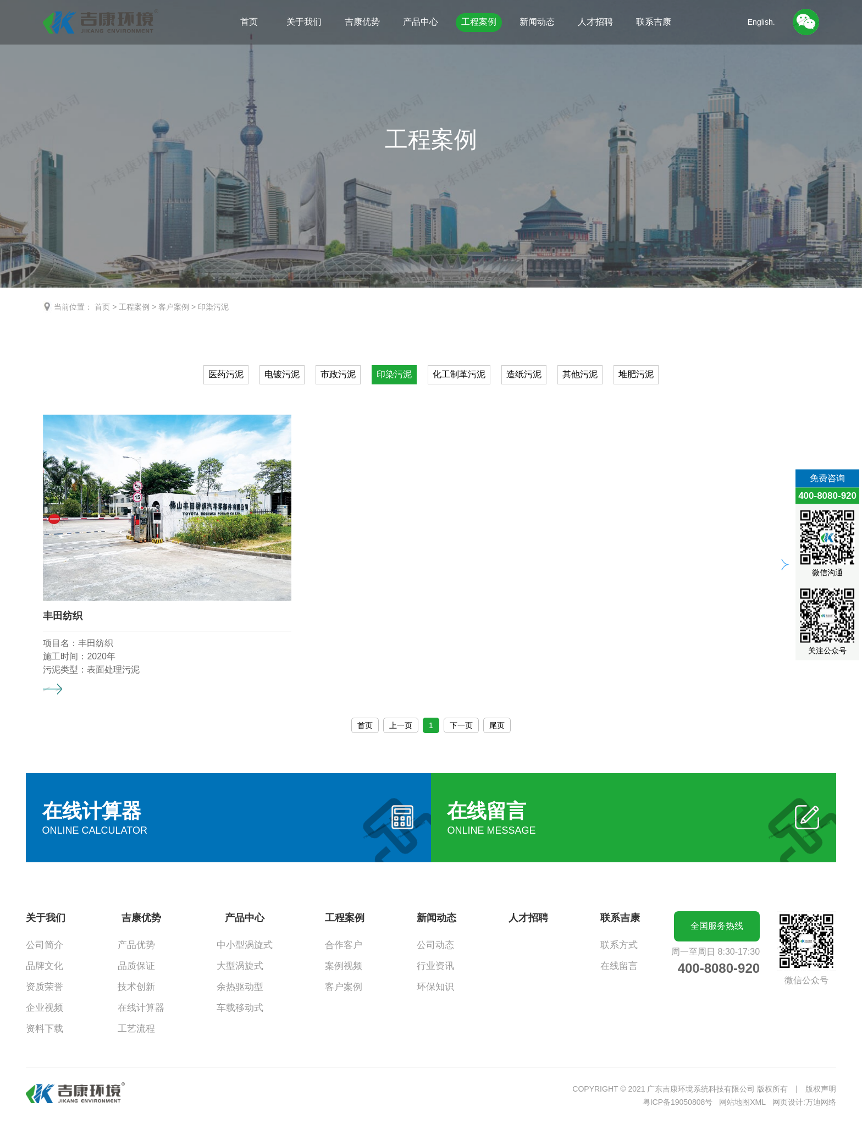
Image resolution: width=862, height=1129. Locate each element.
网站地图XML (742, 1102)
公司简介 (44, 945)
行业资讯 (435, 966)
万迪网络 (820, 1102)
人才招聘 (595, 21)
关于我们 (304, 21)
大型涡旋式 (240, 966)
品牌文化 (44, 966)
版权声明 (820, 1088)
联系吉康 (653, 21)
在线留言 (619, 966)
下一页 (461, 725)
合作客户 (343, 945)
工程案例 (478, 21)
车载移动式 (240, 1008)
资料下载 (44, 1028)
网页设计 (787, 1102)
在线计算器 (141, 1008)
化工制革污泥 (459, 374)
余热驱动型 (240, 987)
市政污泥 (338, 374)
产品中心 (420, 21)
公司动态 (435, 945)
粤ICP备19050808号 (678, 1102)
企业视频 (44, 1008)
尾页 (497, 725)
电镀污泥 (282, 374)
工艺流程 (136, 1028)
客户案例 (173, 306)
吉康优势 (362, 21)
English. (761, 22)
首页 (249, 21)
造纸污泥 (523, 374)
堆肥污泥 (636, 374)
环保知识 (435, 987)
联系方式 (619, 945)
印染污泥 (213, 306)
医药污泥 (226, 374)
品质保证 (136, 966)
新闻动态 (537, 21)
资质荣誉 (44, 987)
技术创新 (136, 987)
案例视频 (343, 966)
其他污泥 (580, 374)
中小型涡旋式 (245, 945)
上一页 (400, 725)
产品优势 (136, 945)
